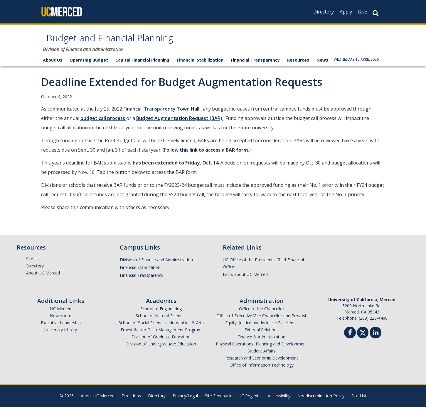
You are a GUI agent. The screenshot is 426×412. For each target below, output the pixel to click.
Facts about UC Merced (245, 279)
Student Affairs (261, 356)
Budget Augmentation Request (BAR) (179, 123)
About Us (52, 65)
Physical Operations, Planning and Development (261, 349)
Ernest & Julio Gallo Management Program (161, 335)
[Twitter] (362, 336)
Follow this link (181, 155)
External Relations (262, 335)
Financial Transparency (255, 65)
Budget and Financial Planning (131, 42)
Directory (323, 12)
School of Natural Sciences (161, 320)
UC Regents (249, 400)
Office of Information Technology (262, 370)
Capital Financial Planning (142, 65)
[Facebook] (350, 338)
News (322, 65)
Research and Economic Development (261, 363)
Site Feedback (218, 400)
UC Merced (60, 313)
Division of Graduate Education (161, 342)
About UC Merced (43, 278)
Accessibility (279, 400)
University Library (60, 335)
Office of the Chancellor (261, 313)
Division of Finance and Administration (156, 264)
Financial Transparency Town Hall (162, 114)
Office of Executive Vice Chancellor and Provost (261, 320)
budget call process (103, 123)
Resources (298, 65)
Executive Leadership (61, 327)
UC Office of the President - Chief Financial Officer (263, 268)
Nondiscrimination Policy (320, 400)
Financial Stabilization (200, 65)
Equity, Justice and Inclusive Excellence (261, 327)
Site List (33, 264)
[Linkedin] (375, 338)
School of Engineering (161, 313)
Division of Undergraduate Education (161, 349)
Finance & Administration (261, 342)
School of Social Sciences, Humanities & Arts (161, 327)
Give (362, 12)
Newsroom (60, 320)
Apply (346, 12)
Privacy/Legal (185, 400)
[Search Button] (375, 13)
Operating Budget (89, 65)
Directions (131, 400)
